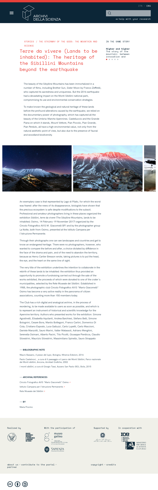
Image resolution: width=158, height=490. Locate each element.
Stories (29, 41)
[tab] (106, 59)
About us (12, 464)
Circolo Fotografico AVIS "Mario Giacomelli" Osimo (45, 382)
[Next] (150, 168)
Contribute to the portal (38, 464)
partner (12, 467)
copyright (97, 464)
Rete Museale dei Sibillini (32, 391)
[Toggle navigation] (11, 13)
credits (111, 464)
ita (140, 5)
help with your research (133, 18)
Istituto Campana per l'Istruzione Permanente (42, 386)
